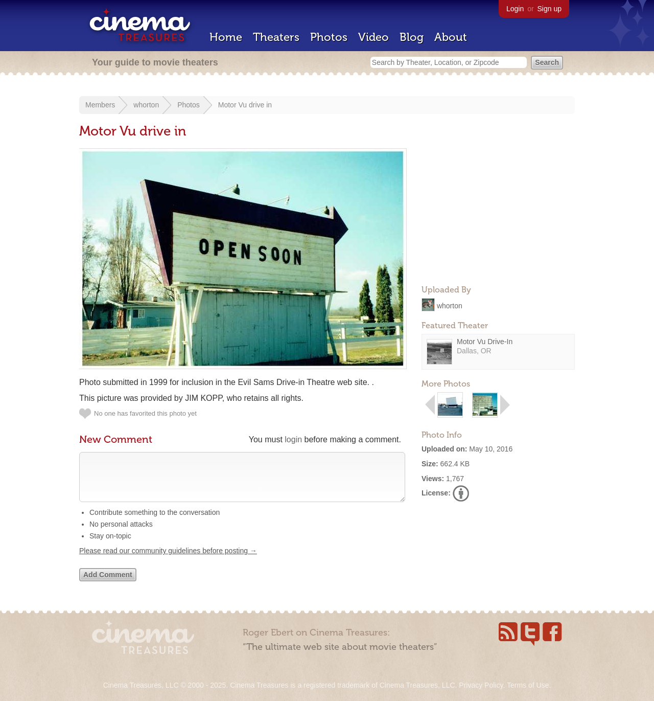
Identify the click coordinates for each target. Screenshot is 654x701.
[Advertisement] (498, 213)
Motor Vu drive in (245, 105)
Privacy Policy (481, 685)
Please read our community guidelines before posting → (168, 561)
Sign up (550, 9)
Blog (412, 37)
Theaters (276, 37)
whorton (146, 105)
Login (515, 9)
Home (225, 37)
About (450, 37)
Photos (328, 37)
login (293, 439)
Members (100, 105)
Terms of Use (528, 685)
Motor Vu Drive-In (484, 341)
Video (373, 37)
